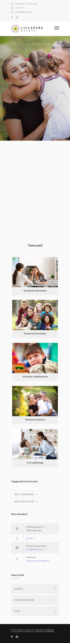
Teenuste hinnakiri (24, 600)
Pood (17, 611)
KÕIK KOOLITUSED (24, 501)
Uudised (18, 588)
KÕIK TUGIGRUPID (24, 494)
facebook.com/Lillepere (37, 560)
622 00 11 (19, 8)
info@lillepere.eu (23, 12)
